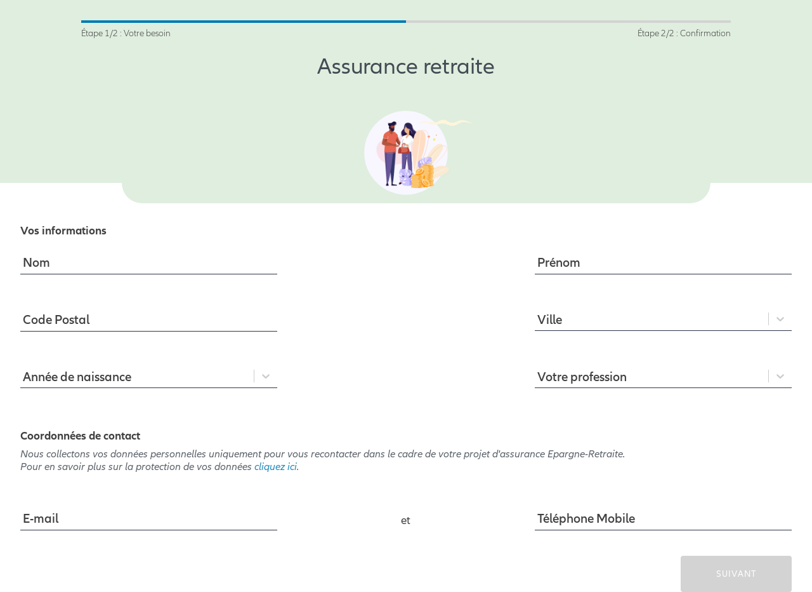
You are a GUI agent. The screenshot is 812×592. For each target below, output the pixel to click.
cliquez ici (275, 467)
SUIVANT (736, 573)
